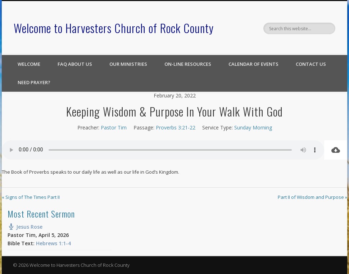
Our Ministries (128, 64)
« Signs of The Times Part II (31, 197)
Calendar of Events (253, 64)
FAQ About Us (75, 64)
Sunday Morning (253, 127)
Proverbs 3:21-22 (175, 127)
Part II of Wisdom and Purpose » (312, 197)
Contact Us (311, 64)
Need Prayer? (34, 82)
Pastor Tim (114, 127)
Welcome (29, 64)
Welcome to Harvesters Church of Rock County (114, 27)
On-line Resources (187, 64)
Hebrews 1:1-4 (53, 243)
